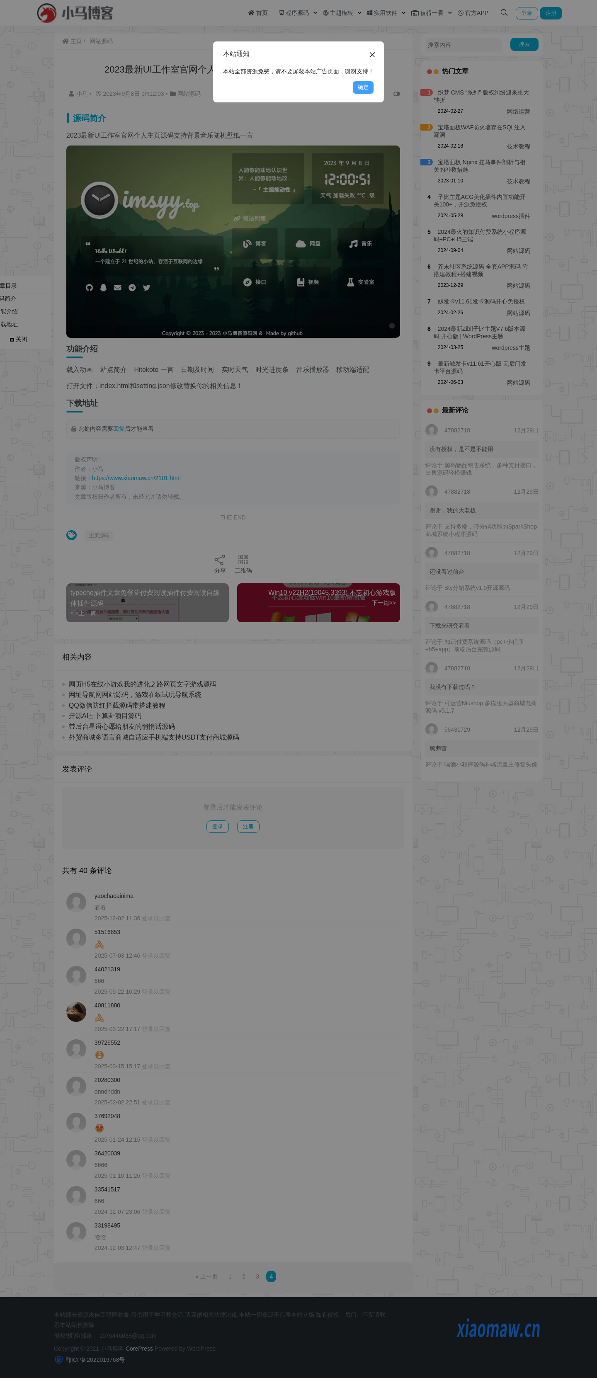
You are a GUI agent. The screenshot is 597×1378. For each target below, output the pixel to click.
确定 (363, 87)
